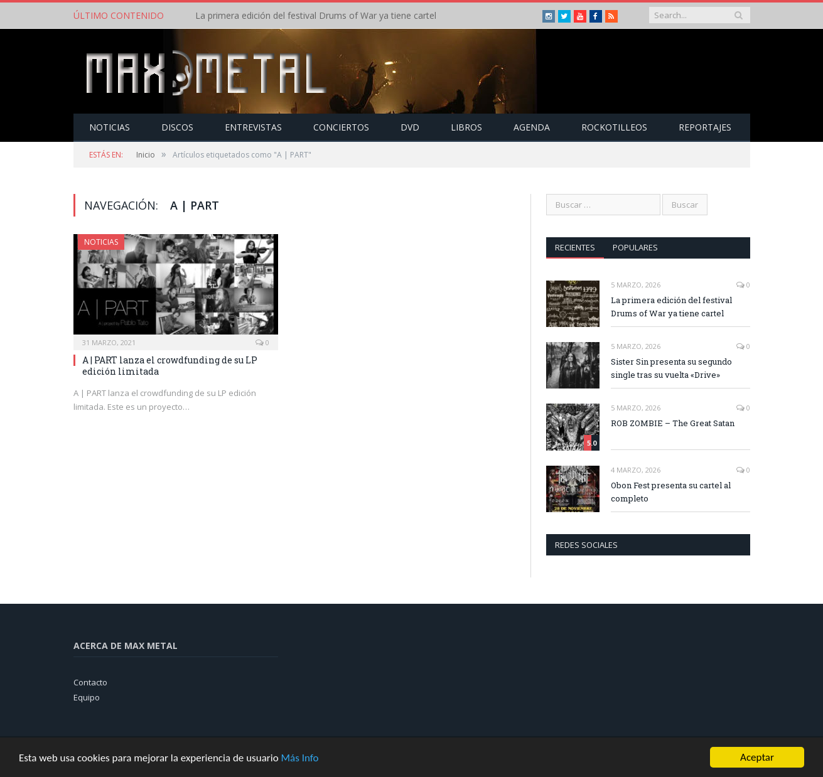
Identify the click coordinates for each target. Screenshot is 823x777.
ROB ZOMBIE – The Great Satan (672, 423)
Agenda (532, 127)
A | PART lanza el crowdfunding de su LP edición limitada (169, 365)
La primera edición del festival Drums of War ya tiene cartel (315, 15)
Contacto (90, 682)
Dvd (410, 127)
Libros (466, 127)
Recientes (575, 247)
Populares (635, 247)
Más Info (299, 761)
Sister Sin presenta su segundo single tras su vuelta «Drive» (671, 368)
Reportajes (705, 127)
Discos (177, 127)
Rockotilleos (614, 127)
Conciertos (341, 127)
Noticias (109, 127)
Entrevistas (253, 127)
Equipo (86, 697)
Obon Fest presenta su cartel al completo (671, 492)
